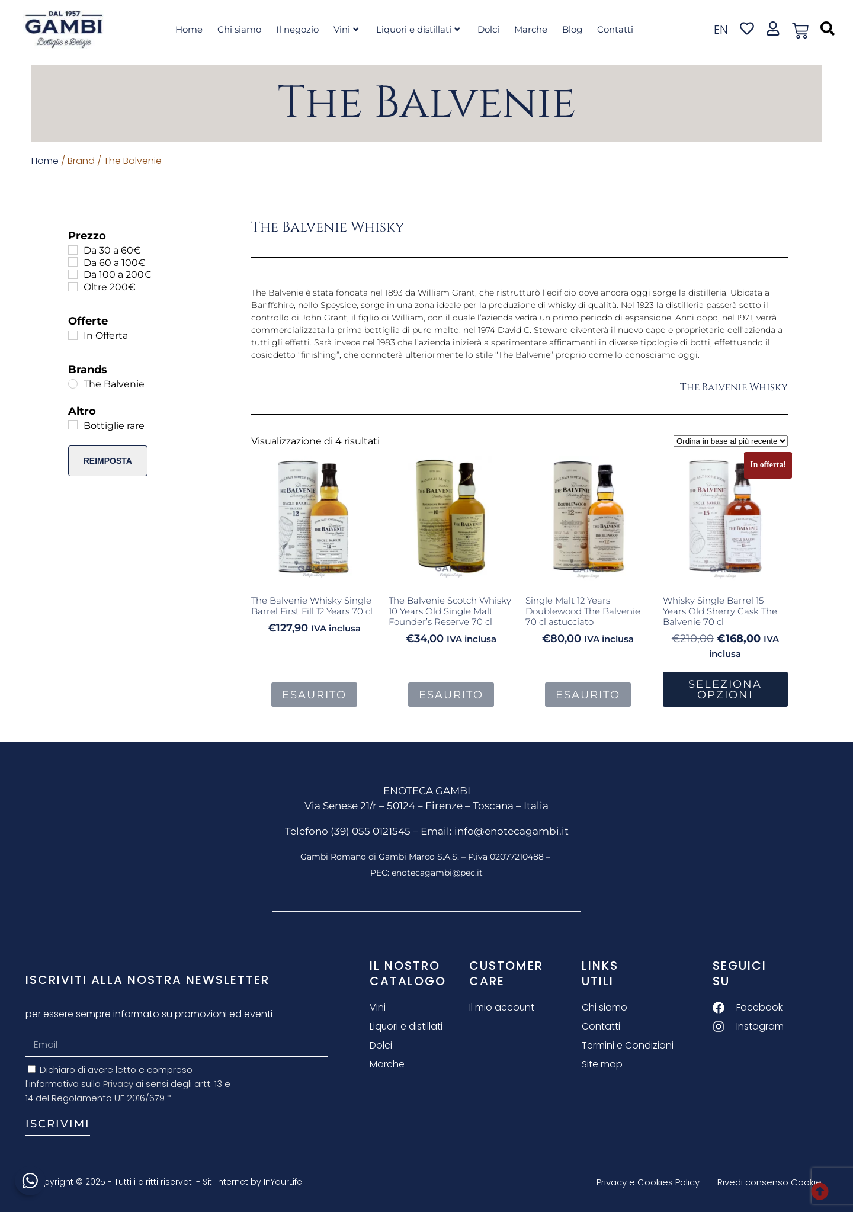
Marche (530, 29)
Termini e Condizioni (628, 1045)
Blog (572, 29)
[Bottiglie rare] (73, 424)
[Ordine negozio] (731, 441)
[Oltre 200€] (73, 286)
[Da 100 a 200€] (73, 274)
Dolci (488, 29)
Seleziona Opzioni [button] (725, 689)
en (721, 29)
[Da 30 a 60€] (73, 250)
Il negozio (297, 29)
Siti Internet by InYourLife (252, 1182)
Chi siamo (239, 29)
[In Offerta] (73, 335)
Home (189, 29)
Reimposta (108, 461)
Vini (345, 29)
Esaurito (314, 694)
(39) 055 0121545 (371, 831)
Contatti (615, 29)
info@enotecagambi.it (511, 831)
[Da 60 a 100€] (73, 262)
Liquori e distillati (418, 29)
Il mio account (502, 1007)
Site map (602, 1064)
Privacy (118, 1084)
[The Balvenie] (73, 384)
